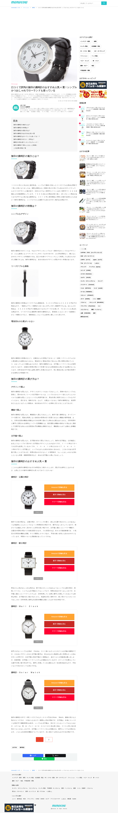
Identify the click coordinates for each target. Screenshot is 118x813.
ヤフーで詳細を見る (59, 502)
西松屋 (69, 798)
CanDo (74, 798)
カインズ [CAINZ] (86, 270)
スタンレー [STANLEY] (87, 295)
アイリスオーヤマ (55, 798)
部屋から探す (15, 785)
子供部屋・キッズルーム (53, 788)
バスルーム (83, 302)
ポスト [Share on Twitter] (55, 755)
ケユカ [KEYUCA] (86, 288)
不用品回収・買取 (85, 70)
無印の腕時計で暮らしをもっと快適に (25, 145)
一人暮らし (49, 791)
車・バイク (96, 60)
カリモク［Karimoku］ (86, 274)
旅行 (94, 313)
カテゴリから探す (16, 774)
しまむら (97, 263)
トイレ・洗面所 (96, 298)
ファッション (14, 84)
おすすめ (14, 747)
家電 (95, 41)
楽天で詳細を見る (59, 494)
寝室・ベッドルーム (96, 309)
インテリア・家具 (85, 41)
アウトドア (83, 266)
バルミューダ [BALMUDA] (96, 302)
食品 (93, 65)
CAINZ (37, 798)
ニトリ (14, 798)
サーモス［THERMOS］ (87, 291)
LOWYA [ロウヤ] (85, 259)
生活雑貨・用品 (96, 46)
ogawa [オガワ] (97, 259)
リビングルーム (84, 309)
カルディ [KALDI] (86, 277)
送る (44, 759)
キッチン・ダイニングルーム (88, 281)
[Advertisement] (59, 22)
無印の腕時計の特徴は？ (21, 127)
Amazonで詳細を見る (59, 487)
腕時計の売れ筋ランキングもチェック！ (26, 142)
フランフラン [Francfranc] (88, 306)
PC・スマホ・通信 (85, 51)
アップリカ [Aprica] (94, 266)
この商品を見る (38, 512)
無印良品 (22, 747)
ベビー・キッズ (84, 60)
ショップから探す (16, 796)
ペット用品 (95, 56)
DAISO (42, 798)
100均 (83, 249)
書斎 (74, 788)
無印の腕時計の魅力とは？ (22, 124)
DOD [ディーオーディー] (87, 256)
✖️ (35, 805)
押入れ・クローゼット (18, 791)
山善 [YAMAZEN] (85, 313)
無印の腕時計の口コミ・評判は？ (24, 139)
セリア (47, 798)
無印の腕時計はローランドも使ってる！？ (27, 136)
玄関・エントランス (30, 791)
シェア (33, 755)
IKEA (24, 798)
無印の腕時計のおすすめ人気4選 (24, 133)
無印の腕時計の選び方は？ (22, 130)
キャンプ (100, 281)
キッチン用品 (83, 46)
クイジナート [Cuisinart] (87, 284)
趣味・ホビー (83, 65)
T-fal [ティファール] (86, 263)
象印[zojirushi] (84, 316)
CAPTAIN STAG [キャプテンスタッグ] (91, 252)
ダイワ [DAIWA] (85, 298)
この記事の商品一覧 (20, 148)
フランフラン (30, 798)
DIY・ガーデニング (99, 51)
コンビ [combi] (98, 288)
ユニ (99, 306)
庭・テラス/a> (41, 791)
